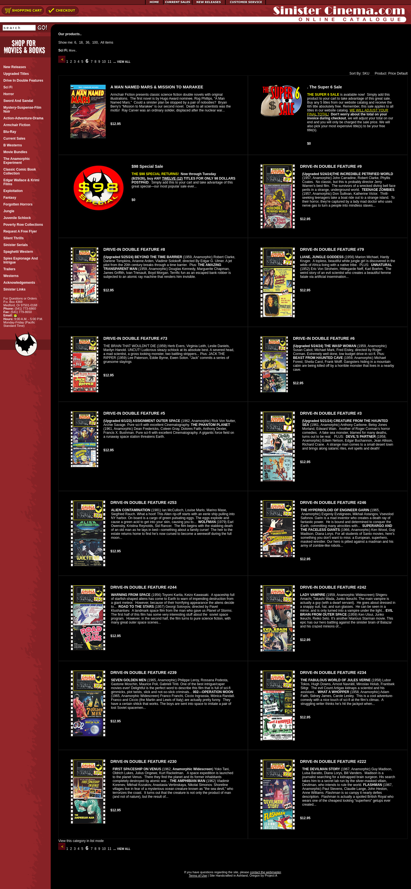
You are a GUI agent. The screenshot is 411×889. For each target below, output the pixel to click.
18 (81, 42)
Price (392, 73)
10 (104, 62)
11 (109, 62)
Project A (270, 875)
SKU (366, 73)
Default (402, 73)
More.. (73, 50)
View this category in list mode (81, 841)
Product (379, 73)
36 (87, 42)
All (102, 42)
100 (95, 42)
